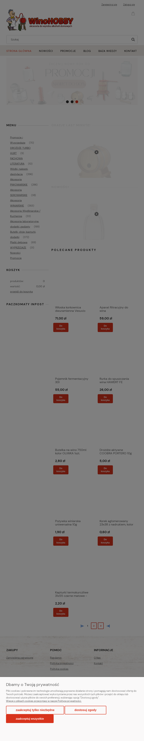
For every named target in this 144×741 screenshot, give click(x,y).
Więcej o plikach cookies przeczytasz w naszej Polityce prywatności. (44, 701)
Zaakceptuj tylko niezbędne (35, 710)
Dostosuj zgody (85, 710)
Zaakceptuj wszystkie (30, 718)
